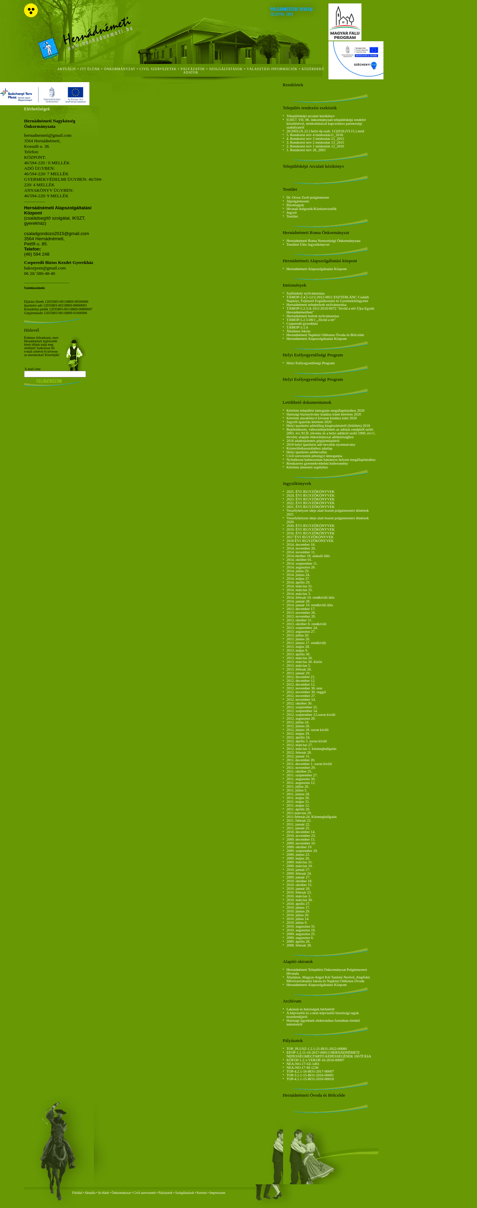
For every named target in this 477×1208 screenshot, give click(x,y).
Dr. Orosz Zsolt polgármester (307, 197)
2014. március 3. (298, 594)
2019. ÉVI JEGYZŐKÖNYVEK (310, 529)
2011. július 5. (296, 790)
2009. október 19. (299, 847)
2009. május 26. (298, 858)
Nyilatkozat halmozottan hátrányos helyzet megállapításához (331, 460)
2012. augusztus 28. (301, 718)
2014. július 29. (297, 571)
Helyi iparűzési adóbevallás (306, 452)
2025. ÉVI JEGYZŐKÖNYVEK (310, 492)
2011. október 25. (299, 771)
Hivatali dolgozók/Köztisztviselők (311, 209)
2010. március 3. (298, 896)
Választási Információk (272, 69)
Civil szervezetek (144, 1193)
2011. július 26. (297, 786)
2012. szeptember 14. (302, 711)
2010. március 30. (299, 900)
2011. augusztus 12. (300, 783)
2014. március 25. (299, 590)
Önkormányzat (121, 1193)
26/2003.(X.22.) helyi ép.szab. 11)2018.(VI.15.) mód (325, 131)
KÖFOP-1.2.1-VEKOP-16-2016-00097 (315, 1060)
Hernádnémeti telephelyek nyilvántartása (316, 305)
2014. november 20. (301, 548)
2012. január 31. (298, 756)
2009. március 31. (299, 862)
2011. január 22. (298, 824)
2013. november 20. (301, 616)
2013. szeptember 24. (302, 628)
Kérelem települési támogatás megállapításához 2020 (325, 410)
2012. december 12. (300, 681)
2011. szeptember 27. (302, 775)
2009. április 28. (298, 941)
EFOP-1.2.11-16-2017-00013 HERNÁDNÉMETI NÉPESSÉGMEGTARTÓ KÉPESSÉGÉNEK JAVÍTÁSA (328, 1054)
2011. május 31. (298, 802)
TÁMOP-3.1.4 (297, 327)
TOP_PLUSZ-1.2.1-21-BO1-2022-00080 (316, 1049)
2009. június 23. (298, 854)
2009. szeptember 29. (302, 851)
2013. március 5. (298, 665)
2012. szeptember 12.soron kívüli (310, 715)
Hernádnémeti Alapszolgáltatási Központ (316, 269)
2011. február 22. (299, 820)
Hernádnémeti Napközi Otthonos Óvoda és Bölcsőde (325, 335)
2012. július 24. (297, 722)
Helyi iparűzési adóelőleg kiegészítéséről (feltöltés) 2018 (328, 426)
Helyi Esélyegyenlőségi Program (310, 363)
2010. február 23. (299, 892)
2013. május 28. (298, 647)
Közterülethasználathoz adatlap (309, 448)
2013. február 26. (299, 669)
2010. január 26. (298, 888)
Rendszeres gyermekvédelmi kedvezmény (317, 463)
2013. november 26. (301, 612)
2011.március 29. (299, 813)
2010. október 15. (299, 885)
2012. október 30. (299, 703)
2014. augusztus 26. (301, 567)
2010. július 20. (297, 915)
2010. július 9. (296, 922)
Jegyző (291, 212)
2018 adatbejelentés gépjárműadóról (312, 441)
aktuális (66, 69)
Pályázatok (193, 69)
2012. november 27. (301, 696)
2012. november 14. (301, 699)
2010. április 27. (298, 904)
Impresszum (217, 1193)
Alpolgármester (297, 201)
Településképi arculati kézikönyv (310, 116)
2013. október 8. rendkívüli (306, 624)
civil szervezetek (158, 69)
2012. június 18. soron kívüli (307, 730)
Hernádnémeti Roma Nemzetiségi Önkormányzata (323, 241)
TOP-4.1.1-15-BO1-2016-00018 (310, 1079)
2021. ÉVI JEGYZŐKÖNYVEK (310, 507)
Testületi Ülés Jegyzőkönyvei (307, 244)
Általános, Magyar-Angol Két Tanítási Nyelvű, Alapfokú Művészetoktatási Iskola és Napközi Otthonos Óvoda (328, 979)
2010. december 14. (300, 832)
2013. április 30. (298, 654)
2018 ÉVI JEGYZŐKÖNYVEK (310, 541)
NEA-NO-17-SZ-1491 (302, 1064)
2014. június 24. (298, 575)
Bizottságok (295, 205)
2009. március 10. (299, 866)
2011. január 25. (298, 828)
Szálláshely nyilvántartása (305, 293)
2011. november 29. (301, 767)
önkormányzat (119, 69)
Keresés (202, 1193)
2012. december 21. (300, 677)
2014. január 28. (298, 601)
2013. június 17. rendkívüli (306, 643)
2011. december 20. (300, 760)
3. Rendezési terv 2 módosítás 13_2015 (315, 142)
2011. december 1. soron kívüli (309, 764)
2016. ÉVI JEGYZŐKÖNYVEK (310, 533)
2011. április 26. (298, 809)
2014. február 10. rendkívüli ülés (310, 597)
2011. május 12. (298, 805)
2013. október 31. (299, 620)
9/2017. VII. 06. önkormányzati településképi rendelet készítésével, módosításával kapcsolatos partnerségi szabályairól (326, 123)
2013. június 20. (298, 639)
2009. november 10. (301, 843)
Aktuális (90, 1193)
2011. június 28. (298, 794)
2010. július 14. (297, 919)
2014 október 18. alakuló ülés (308, 556)
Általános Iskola (298, 331)
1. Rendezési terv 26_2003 (306, 150)
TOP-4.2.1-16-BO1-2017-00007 (310, 1071)
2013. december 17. (300, 609)
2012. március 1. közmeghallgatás (311, 749)
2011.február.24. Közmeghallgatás (311, 817)
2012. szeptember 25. (302, 707)
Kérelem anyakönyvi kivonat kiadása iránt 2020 (321, 418)
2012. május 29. (298, 733)
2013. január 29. (298, 673)
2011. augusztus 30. (300, 779)
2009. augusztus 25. (301, 934)
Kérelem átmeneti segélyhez (307, 467)
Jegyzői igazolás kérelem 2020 (309, 422)
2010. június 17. (298, 907)
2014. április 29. (298, 582)
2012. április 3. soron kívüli (306, 741)
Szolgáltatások (184, 1193)
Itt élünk (103, 1193)
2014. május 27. (298, 578)
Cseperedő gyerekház (302, 323)
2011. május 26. (298, 798)
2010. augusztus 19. (301, 930)
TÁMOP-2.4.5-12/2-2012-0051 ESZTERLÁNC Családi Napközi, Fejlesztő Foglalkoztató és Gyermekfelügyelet (327, 299)
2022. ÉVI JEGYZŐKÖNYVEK (310, 503)
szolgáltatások (225, 69)
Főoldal (77, 1193)
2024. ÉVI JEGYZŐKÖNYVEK (310, 495)
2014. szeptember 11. (302, 563)
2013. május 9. (297, 650)
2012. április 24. (298, 737)
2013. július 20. (297, 635)
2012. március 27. (299, 745)
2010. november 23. (301, 836)
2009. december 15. (300, 839)
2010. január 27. (298, 870)
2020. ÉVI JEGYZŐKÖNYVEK (310, 526)
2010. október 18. (299, 881)
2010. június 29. (298, 911)
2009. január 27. (298, 877)
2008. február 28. (299, 945)
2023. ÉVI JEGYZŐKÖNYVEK (310, 499)
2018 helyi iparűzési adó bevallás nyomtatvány (320, 444)
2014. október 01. (299, 560)
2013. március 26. (299, 658)
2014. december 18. (300, 544)
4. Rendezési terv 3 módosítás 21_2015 (315, 139)
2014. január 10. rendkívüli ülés (309, 605)
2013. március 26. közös (304, 662)
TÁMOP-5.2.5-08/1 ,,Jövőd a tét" (311, 320)
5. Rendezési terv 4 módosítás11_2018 (314, 135)
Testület (292, 216)
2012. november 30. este (304, 688)
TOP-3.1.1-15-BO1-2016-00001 (310, 1075)
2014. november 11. (301, 552)
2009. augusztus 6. (300, 938)
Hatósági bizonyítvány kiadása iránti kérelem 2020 (323, 414)
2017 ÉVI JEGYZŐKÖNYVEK (310, 537)
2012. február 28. (299, 752)
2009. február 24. (299, 873)
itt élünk (90, 69)
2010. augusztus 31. (301, 926)
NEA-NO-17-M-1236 (302, 1068)
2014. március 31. (299, 586)
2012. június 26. (298, 726)
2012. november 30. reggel (306, 692)
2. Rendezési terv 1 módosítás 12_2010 (315, 146)
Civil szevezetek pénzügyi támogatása (314, 456)
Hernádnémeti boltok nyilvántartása (312, 316)
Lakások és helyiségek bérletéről (310, 1009)
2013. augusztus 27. (301, 631)
